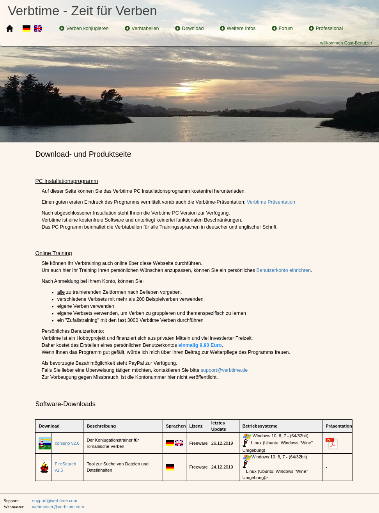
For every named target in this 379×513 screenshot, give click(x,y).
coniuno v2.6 (67, 443)
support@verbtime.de (224, 370)
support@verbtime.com (54, 500)
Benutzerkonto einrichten (284, 270)
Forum (282, 28)
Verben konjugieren (84, 28)
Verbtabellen (142, 28)
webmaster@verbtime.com (58, 506)
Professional (326, 28)
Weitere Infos (238, 28)
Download (189, 28)
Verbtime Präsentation (271, 202)
